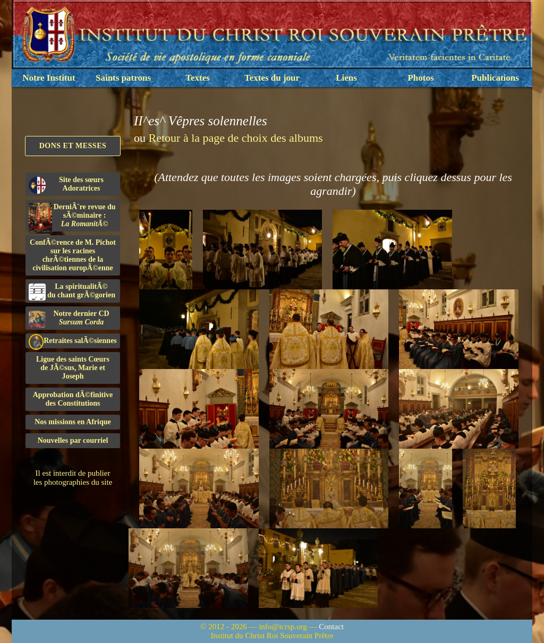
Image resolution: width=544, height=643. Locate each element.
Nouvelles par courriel (73, 440)
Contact (331, 626)
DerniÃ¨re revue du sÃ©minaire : (72, 217)
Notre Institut (48, 78)
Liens (346, 78)
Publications (495, 78)
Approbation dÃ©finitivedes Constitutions (73, 399)
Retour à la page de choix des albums (236, 137)
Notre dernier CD (69, 319)
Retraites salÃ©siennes (73, 341)
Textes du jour (272, 78)
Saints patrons (123, 78)
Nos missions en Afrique (73, 422)
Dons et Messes (73, 146)
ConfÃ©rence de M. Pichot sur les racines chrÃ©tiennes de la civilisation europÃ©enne (73, 255)
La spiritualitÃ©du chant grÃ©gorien (72, 291)
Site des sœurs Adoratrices (66, 185)
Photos (420, 78)
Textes (197, 78)
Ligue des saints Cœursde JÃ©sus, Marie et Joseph (72, 367)
